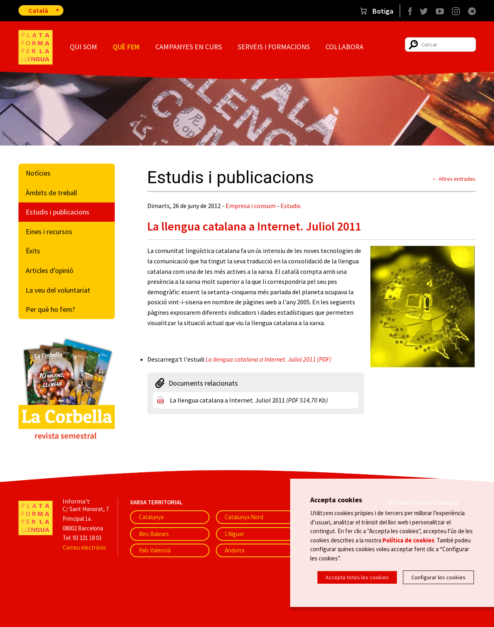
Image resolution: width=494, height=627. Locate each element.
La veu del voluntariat (58, 290)
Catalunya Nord (244, 517)
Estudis (291, 206)
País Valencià (155, 550)
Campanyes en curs (188, 46)
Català (38, 10)
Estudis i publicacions (57, 211)
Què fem (126, 46)
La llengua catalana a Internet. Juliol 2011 (249, 400)
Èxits (33, 250)
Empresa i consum (251, 206)
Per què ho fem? (50, 309)
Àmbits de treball (51, 192)
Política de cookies (408, 540)
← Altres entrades (454, 178)
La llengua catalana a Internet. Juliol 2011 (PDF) (268, 359)
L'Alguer (234, 534)
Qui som (83, 46)
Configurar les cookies (438, 577)
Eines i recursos (49, 231)
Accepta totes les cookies (357, 577)
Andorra (234, 550)
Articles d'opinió (49, 270)
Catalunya (151, 517)
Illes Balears (154, 534)
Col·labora (344, 46)
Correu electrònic (84, 547)
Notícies (38, 173)
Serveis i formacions (274, 46)
